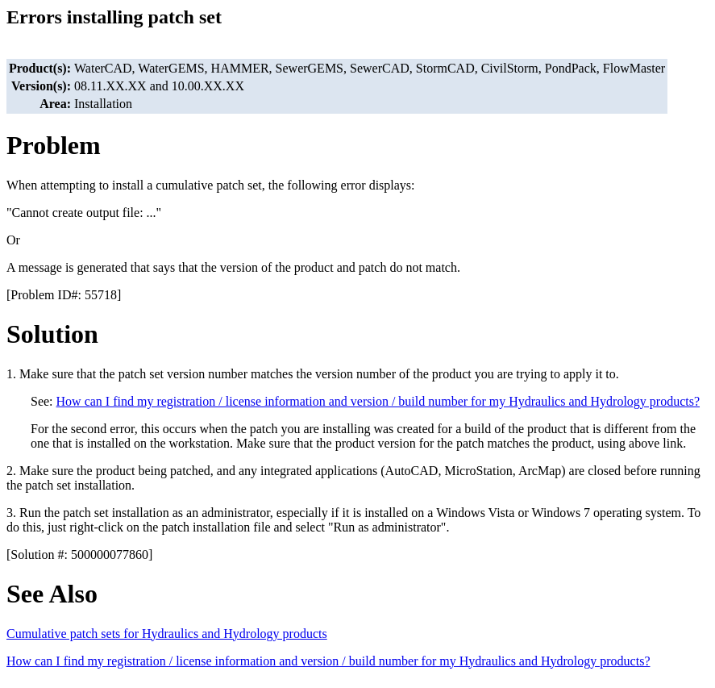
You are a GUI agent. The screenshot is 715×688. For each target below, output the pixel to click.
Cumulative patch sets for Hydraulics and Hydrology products (166, 633)
